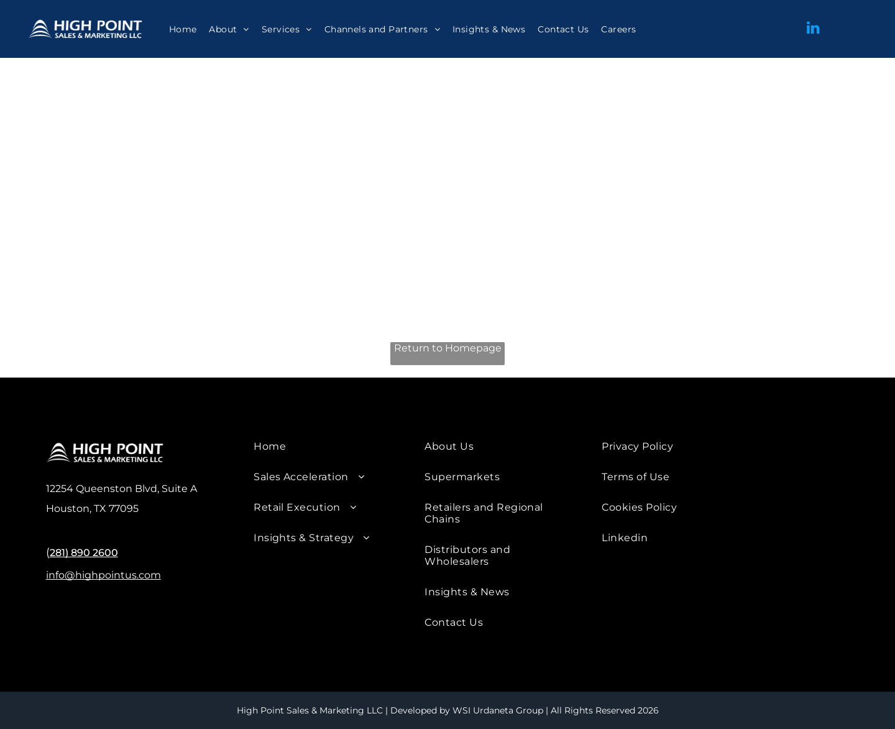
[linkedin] (813, 29)
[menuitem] (183, 29)
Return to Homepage (448, 348)
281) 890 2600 (84, 553)
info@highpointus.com (103, 575)
